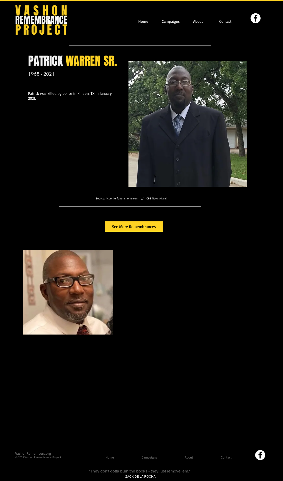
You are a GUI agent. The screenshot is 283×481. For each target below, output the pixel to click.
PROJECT (42, 29)
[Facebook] (255, 18)
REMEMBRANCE (41, 20)
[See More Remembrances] (134, 226)
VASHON (43, 10)
